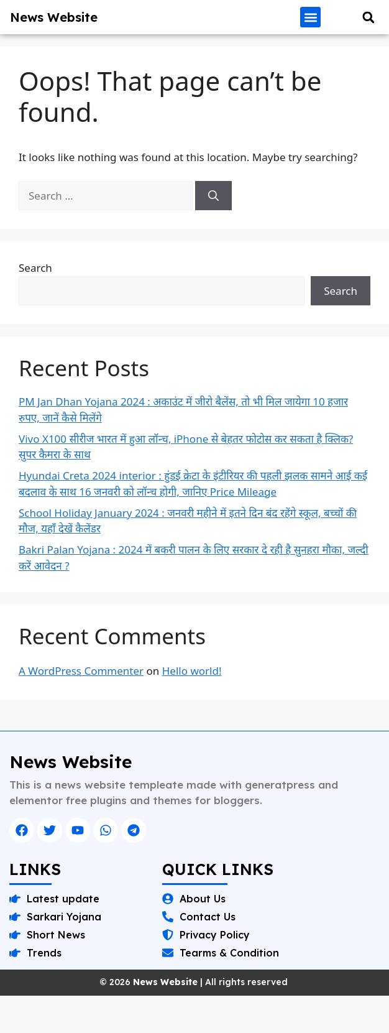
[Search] (213, 196)
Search (35, 268)
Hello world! (192, 671)
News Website (54, 17)
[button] (310, 17)
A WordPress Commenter (81, 671)
